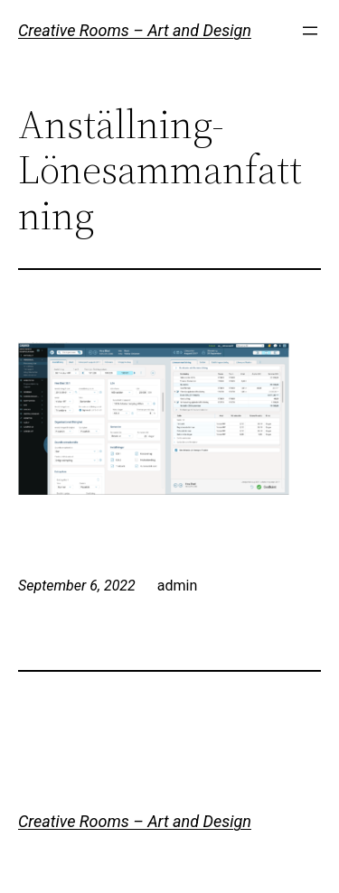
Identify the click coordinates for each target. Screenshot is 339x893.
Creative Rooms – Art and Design (134, 30)
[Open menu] (310, 31)
